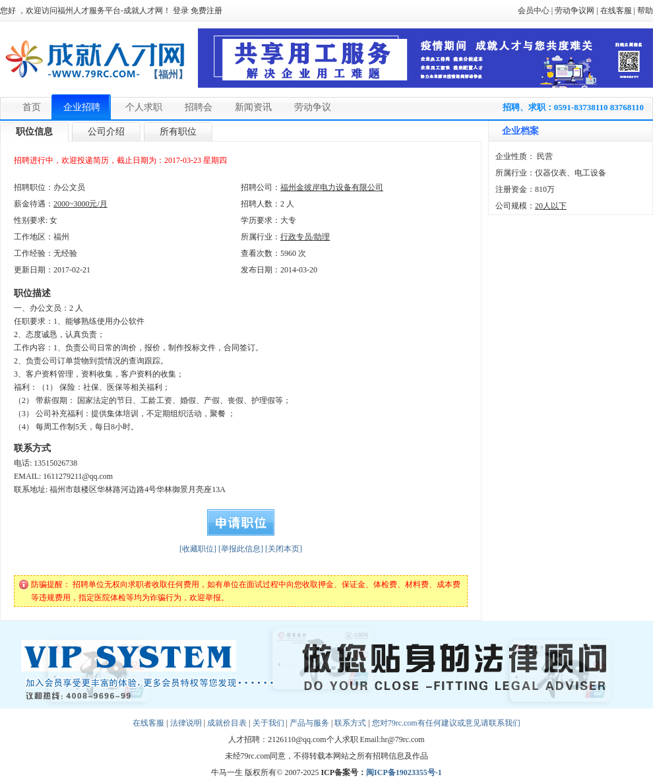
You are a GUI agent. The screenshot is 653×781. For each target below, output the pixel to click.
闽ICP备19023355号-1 (404, 772)
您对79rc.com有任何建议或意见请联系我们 (446, 723)
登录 (181, 10)
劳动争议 (312, 107)
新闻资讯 (253, 107)
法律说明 (186, 723)
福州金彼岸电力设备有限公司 (331, 187)
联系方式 (350, 723)
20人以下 (551, 205)
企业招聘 (81, 107)
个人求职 (143, 107)
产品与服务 (309, 723)
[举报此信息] (240, 548)
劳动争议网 (574, 10)
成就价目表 (227, 723)
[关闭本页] (283, 548)
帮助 (645, 10)
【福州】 (168, 74)
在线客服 (616, 10)
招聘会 (198, 107)
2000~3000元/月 (80, 203)
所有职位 (178, 132)
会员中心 (533, 10)
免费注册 (206, 10)
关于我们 (268, 723)
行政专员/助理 (305, 236)
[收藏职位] (197, 548)
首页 (31, 107)
